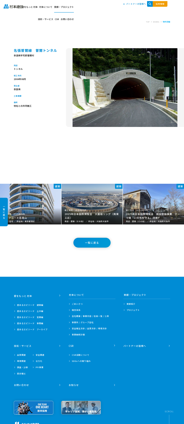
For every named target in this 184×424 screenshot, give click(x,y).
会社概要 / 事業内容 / (90, 316)
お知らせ (74, 382)
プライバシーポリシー (54, 422)
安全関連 (40, 353)
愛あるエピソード (30, 303)
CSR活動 (80, 353)
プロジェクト (133, 309)
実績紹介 (131, 303)
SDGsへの (81, 359)
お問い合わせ (167, 8)
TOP (147, 21)
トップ (65, 8)
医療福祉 (21, 372)
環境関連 (21, 359)
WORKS (156, 21)
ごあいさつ (77, 303)
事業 (78, 334)
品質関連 (21, 353)
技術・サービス (141, 8)
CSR (155, 8)
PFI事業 (39, 366)
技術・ (23, 344)
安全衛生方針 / (89, 328)
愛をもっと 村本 (81, 8)
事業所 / (83, 322)
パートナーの (135, 344)
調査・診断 (22, 366)
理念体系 (76, 309)
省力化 (39, 359)
